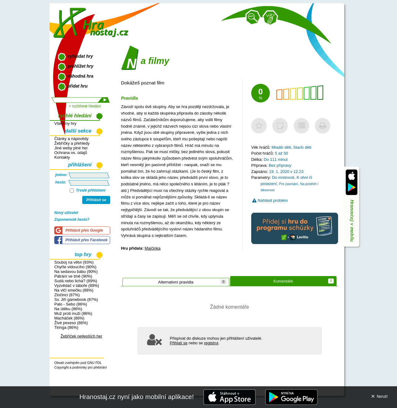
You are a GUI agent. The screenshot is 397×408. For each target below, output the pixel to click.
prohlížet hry (80, 66)
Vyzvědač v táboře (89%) (76, 285)
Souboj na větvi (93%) (74, 262)
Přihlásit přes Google (84, 230)
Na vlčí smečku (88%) (73, 290)
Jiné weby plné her (71, 148)
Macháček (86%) (69, 318)
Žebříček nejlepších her (81, 336)
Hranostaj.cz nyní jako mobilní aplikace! (136, 396)
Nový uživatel (66, 213)
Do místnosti (283, 177)
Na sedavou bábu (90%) (76, 271)
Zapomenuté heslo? (71, 219)
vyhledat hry (80, 56)
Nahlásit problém (270, 200)
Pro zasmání (288, 184)
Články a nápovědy (71, 138)
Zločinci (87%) (67, 294)
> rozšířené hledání (85, 106)
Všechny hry (65, 123)
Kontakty (62, 157)
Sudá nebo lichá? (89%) (75, 281)
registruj (211, 343)
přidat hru (77, 86)
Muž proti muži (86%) (73, 313)
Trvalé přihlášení (87, 190)
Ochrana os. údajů (70, 152)
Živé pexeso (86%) (71, 322)
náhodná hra (80, 76)
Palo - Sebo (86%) (70, 304)
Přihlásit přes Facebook (86, 240)
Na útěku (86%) (68, 308)
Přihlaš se (179, 343)
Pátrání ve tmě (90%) (73, 276)
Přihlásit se (96, 200)
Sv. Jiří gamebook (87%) (76, 299)
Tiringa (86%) (66, 327)
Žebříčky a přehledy (72, 143)
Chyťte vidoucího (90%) (75, 267)
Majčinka (152, 248)
